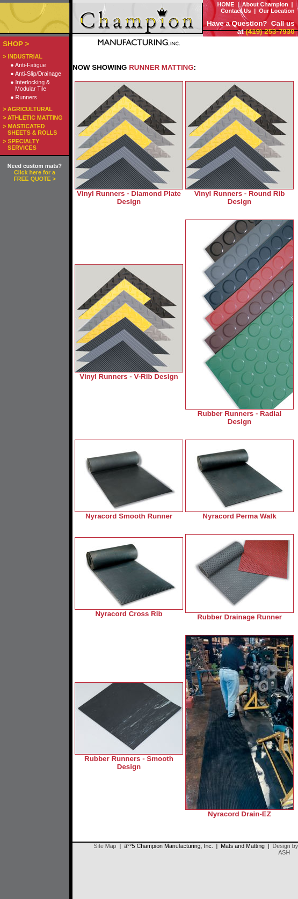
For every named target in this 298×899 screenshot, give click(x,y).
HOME (225, 4)
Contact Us (236, 11)
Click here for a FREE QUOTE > (34, 175)
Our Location (276, 11)
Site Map (104, 846)
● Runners (23, 97)
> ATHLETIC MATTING (32, 117)
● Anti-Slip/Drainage (35, 73)
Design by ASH (285, 849)
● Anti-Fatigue (28, 65)
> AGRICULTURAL (28, 109)
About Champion (265, 4)
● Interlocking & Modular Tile (30, 85)
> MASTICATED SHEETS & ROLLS (30, 129)
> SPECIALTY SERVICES (21, 144)
